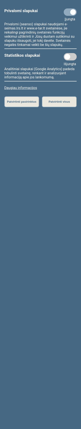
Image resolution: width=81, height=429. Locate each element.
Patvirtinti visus (59, 101)
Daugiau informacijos (20, 88)
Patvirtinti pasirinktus (21, 101)
